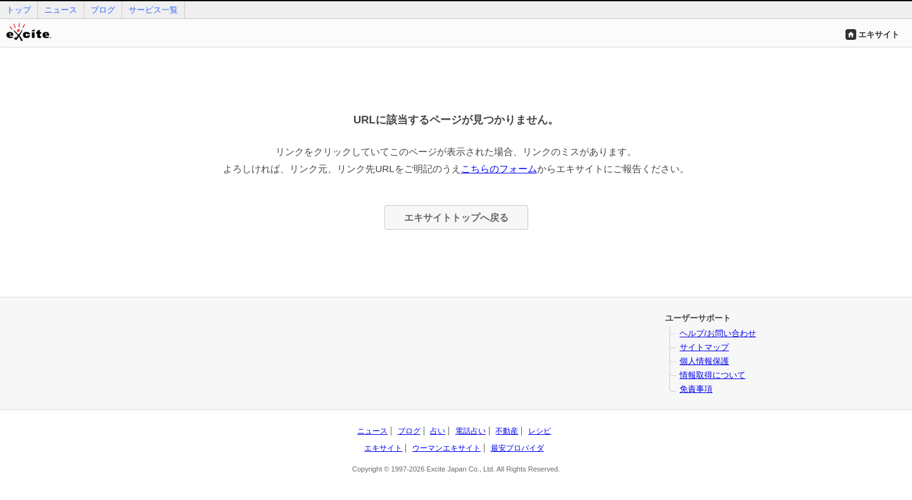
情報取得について (712, 375)
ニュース (60, 10)
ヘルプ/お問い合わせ (718, 333)
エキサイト (878, 34)
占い (437, 431)
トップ (18, 10)
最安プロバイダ (517, 448)
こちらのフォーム (499, 168)
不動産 (506, 431)
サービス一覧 (153, 10)
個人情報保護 (704, 361)
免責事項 (696, 389)
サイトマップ (704, 347)
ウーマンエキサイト (446, 448)
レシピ (539, 431)
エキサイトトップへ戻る (456, 217)
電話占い (470, 431)
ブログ (103, 10)
